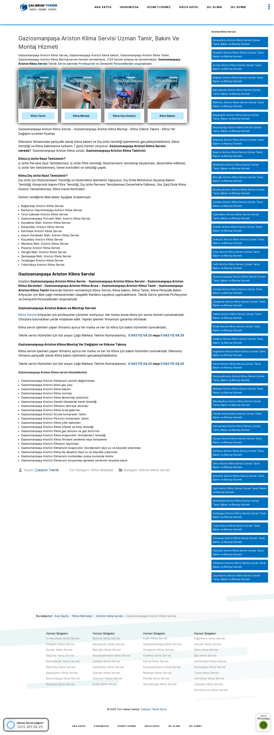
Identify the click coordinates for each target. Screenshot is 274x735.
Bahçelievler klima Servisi (63, 661)
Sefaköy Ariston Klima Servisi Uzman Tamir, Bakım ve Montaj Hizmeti (238, 452)
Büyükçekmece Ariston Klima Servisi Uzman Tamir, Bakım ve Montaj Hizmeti (238, 191)
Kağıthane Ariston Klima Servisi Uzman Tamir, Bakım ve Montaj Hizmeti (239, 353)
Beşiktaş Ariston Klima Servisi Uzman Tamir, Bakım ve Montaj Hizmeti (238, 141)
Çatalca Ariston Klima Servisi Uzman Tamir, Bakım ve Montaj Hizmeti (238, 203)
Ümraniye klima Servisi (209, 678)
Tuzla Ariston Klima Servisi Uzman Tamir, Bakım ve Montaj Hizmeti (237, 527)
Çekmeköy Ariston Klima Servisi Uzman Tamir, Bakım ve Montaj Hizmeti (236, 216)
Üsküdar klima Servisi (208, 684)
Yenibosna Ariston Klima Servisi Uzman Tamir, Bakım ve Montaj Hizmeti (239, 564)
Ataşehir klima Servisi (60, 644)
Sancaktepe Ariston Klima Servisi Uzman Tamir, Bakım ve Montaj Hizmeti (236, 428)
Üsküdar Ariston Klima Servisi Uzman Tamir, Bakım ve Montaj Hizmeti (238, 552)
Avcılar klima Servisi (59, 649)
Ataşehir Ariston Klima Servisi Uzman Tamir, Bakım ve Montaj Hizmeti (238, 54)
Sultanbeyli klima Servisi (210, 661)
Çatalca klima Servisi (106, 661)
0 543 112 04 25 (140, 335)
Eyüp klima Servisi (105, 684)
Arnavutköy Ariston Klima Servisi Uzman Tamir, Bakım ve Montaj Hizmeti (236, 42)
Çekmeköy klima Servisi (108, 667)
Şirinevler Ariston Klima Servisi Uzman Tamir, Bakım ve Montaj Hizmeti (239, 477)
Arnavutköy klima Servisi (62, 638)
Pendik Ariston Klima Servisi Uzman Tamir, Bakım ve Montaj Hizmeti (237, 415)
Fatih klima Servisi (155, 638)
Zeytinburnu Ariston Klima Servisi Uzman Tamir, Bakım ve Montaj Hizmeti (236, 577)
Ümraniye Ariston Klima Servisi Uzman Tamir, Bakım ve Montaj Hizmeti (239, 540)
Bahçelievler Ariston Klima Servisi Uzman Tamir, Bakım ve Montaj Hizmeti (236, 91)
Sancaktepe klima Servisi (159, 684)
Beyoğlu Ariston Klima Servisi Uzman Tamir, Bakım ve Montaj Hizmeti (238, 179)
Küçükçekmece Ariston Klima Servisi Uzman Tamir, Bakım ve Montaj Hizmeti (239, 378)
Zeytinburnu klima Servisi (211, 690)
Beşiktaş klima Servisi (60, 684)
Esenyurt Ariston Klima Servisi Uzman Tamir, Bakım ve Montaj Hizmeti (239, 241)
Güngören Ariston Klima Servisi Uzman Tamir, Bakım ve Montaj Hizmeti (239, 303)
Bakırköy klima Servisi (60, 667)
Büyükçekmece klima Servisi (111, 655)
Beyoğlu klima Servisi (107, 649)
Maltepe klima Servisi (157, 673)
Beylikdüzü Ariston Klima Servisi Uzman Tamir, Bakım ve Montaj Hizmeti (236, 166)
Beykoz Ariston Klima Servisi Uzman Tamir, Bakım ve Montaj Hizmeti (238, 154)
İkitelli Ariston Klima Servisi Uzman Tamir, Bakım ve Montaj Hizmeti (237, 328)
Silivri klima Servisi (206, 649)
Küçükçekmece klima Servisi (162, 667)
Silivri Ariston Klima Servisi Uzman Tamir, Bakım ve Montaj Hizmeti (236, 465)
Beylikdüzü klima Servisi (108, 644)
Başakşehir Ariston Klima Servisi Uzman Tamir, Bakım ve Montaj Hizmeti (236, 116)
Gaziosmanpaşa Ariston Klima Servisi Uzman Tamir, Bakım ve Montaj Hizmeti (239, 278)
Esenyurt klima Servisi (107, 678)
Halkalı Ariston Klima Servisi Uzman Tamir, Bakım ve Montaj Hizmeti (237, 316)
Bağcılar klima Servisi (60, 655)
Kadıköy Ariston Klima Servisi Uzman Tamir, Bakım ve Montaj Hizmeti (238, 340)
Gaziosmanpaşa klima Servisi (162, 644)
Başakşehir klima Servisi (62, 673)
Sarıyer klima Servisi (207, 644)
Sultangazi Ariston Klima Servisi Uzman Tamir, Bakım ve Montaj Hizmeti (239, 515)
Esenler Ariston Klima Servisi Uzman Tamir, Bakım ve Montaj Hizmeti (238, 228)
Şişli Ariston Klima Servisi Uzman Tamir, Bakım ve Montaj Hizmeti (240, 490)
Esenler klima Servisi (106, 673)
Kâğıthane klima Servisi (209, 638)
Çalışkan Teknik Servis (154, 709)
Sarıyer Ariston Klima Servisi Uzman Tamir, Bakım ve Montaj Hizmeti (237, 440)
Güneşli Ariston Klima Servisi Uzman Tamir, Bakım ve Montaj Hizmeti (238, 291)
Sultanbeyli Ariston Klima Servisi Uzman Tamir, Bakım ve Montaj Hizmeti (236, 502)
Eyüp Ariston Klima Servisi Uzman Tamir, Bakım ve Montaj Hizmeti (236, 253)
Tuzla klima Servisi (206, 673)
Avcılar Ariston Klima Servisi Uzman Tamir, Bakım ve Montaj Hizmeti (237, 67)
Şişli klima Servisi (205, 655)
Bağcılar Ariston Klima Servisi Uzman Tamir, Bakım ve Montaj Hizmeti (238, 79)
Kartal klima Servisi (156, 661)
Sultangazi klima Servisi (209, 667)
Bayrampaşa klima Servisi (63, 678)
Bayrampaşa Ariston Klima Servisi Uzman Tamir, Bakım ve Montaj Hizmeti (237, 129)
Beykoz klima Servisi (106, 638)
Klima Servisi (27, 315)
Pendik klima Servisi (156, 678)
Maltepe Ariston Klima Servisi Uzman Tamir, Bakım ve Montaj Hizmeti (238, 390)
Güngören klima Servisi (158, 649)
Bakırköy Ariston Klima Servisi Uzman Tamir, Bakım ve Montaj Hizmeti (238, 104)
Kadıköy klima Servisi (157, 655)
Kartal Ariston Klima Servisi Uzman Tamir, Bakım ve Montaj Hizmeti (237, 365)
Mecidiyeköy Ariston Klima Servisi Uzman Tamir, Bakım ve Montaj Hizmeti (237, 403)
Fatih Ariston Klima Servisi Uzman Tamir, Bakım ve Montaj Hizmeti (236, 266)
